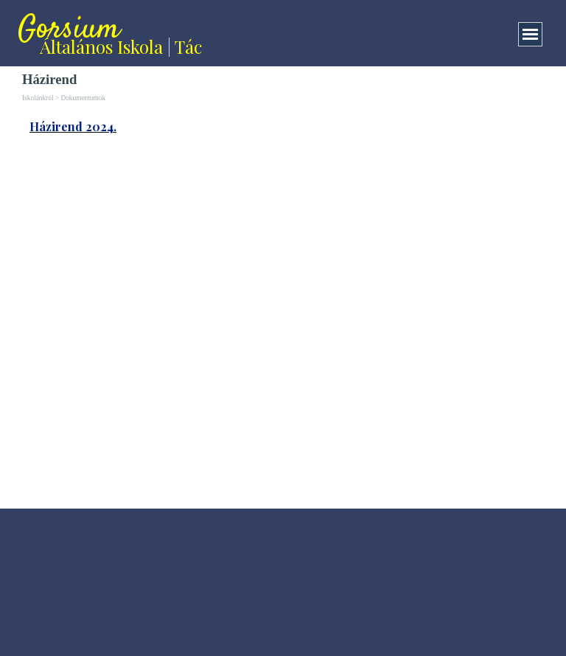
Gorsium (69, 29)
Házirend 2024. (72, 126)
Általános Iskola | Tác (121, 46)
